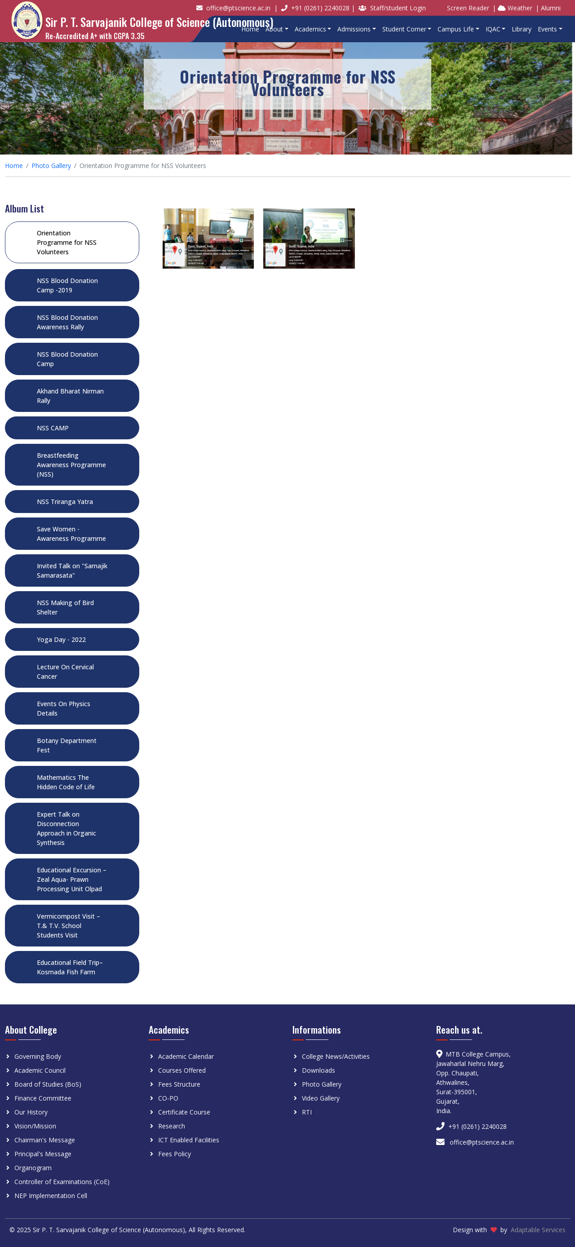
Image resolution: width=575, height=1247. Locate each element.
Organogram (33, 1167)
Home (250, 29)
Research (171, 1126)
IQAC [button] (493, 29)
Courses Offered (182, 1070)
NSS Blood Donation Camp (67, 359)
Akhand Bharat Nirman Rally (70, 396)
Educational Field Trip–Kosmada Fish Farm (70, 967)
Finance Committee (42, 1098)
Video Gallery (321, 1098)
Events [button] (547, 29)
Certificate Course (184, 1112)
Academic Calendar (186, 1056)
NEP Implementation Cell (50, 1195)
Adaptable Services (538, 1229)
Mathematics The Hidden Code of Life (66, 782)
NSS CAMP (53, 428)
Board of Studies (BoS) (47, 1084)
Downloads (318, 1070)
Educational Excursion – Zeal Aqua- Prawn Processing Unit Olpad (71, 879)
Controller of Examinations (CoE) (62, 1181)
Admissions (354, 29)
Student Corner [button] (404, 29)
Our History (31, 1112)
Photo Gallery (51, 165)
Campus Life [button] (456, 29)
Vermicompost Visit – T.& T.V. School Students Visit (68, 925)
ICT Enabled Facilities (188, 1140)
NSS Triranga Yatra (65, 501)
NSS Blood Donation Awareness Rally (67, 322)
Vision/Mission (35, 1126)
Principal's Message (42, 1154)
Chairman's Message (44, 1140)
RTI (307, 1112)
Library (521, 29)
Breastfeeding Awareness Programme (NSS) (71, 464)
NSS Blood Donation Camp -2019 (67, 285)
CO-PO (168, 1098)
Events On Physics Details (63, 708)
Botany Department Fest (67, 745)
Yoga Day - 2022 (61, 639)
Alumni (551, 8)
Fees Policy (174, 1154)
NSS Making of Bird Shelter (65, 607)
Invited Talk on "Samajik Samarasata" (72, 570)
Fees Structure (179, 1084)
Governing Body (37, 1056)
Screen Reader (468, 8)
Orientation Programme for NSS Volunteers (67, 242)
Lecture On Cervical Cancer (65, 672)
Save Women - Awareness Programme (71, 534)
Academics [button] (310, 29)
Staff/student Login (398, 8)
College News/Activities (336, 1056)
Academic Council (40, 1070)
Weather (515, 8)
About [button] (274, 29)
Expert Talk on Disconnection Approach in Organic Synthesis (66, 828)
